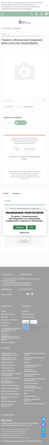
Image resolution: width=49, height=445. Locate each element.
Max (32, 227)
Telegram (20, 227)
